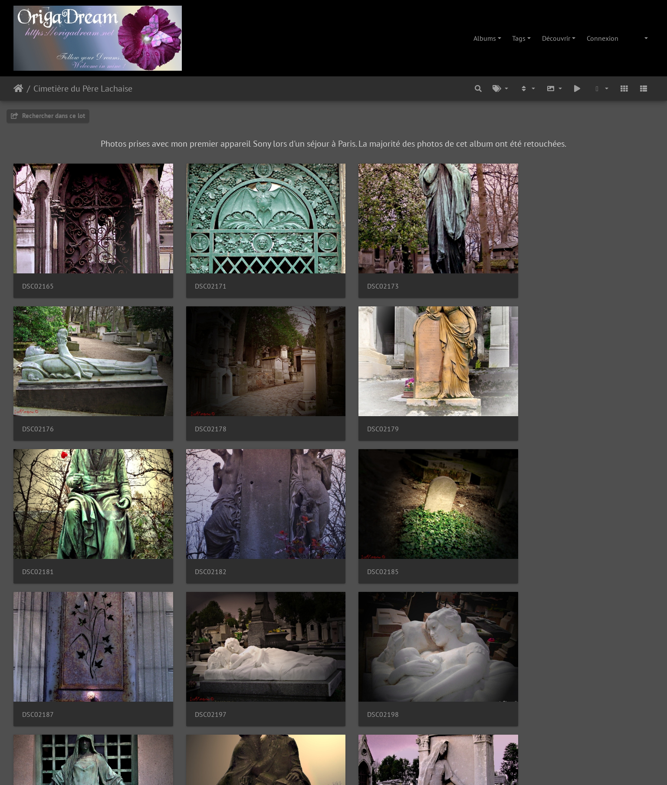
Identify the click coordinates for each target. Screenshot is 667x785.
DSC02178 (38, 416)
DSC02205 (365, 689)
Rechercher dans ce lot (48, 116)
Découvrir (556, 38)
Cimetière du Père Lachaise (82, 88)
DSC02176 (528, 280)
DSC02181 (365, 416)
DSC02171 (201, 280)
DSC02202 (201, 689)
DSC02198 (528, 553)
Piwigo (353, 766)
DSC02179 (201, 416)
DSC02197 (365, 553)
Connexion (602, 38)
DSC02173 (365, 280)
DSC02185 (38, 553)
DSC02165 (38, 280)
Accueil (18, 88)
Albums (484, 38)
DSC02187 (201, 553)
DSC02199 (38, 689)
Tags (519, 38)
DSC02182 (528, 416)
